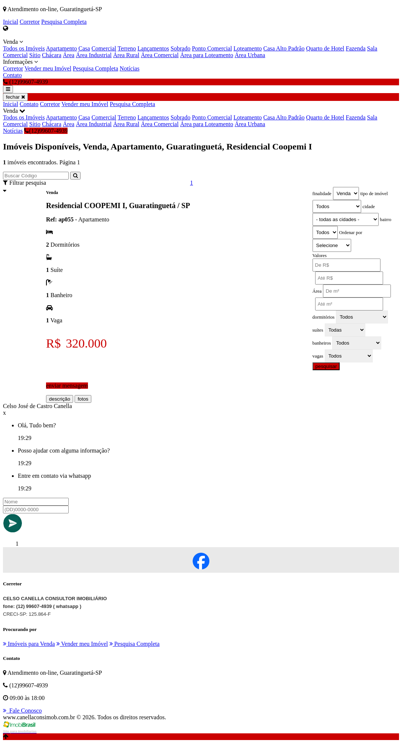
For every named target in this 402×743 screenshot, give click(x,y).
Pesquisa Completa (63, 22)
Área (68, 55)
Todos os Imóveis (24, 48)
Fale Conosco (22, 710)
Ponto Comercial (212, 48)
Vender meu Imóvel (47, 68)
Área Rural (126, 55)
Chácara (51, 55)
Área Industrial (93, 55)
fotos (83, 399)
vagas (318, 356)
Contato (12, 75)
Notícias (129, 68)
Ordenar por (350, 232)
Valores (320, 255)
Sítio (34, 55)
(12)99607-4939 (46, 131)
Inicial (10, 22)
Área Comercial (160, 55)
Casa (84, 48)
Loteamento (247, 48)
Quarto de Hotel (325, 48)
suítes (318, 330)
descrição (59, 399)
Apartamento (61, 48)
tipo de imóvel (374, 193)
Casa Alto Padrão (283, 48)
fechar (15, 97)
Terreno (127, 48)
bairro (386, 219)
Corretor (30, 22)
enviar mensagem (67, 385)
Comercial (103, 48)
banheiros (322, 343)
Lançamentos (153, 48)
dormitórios (324, 317)
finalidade (322, 193)
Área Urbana (250, 55)
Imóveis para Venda (29, 644)
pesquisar (326, 366)
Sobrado (180, 48)
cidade (369, 206)
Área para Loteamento (206, 55)
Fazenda (356, 48)
